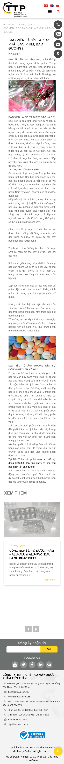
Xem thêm (50, 579)
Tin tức (11, 24)
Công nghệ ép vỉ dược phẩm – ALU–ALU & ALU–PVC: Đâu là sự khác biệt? (31, 554)
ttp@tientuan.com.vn (18, 692)
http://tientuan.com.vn (18, 724)
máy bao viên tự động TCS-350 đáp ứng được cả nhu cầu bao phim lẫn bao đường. (32, 463)
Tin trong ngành (25, 24)
